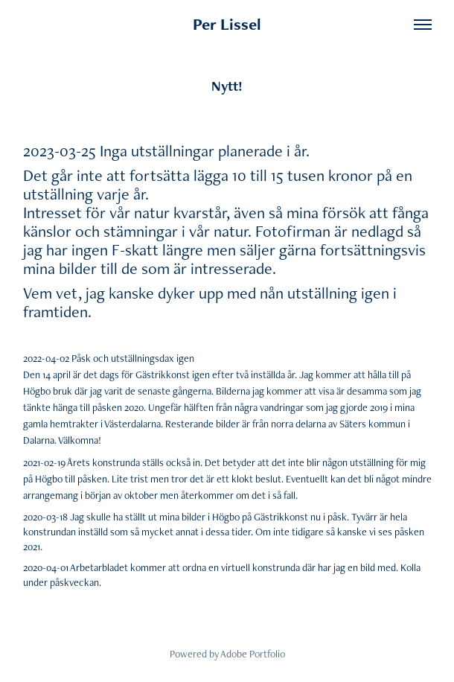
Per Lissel (227, 24)
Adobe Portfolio (252, 653)
